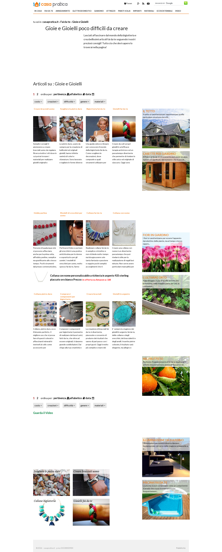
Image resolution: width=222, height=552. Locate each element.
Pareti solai (124, 11)
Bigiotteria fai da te (96, 109)
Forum (128, 3)
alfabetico (76, 94)
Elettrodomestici (82, 11)
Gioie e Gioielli (80, 21)
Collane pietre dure (43, 294)
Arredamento (63, 11)
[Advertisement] (66, 18)
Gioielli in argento (121, 294)
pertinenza (60, 94)
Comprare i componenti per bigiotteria (67, 296)
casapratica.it (50, 21)
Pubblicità (180, 548)
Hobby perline (40, 213)
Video (178, 11)
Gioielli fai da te (120, 109)
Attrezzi (110, 11)
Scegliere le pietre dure (71, 109)
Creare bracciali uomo (44, 109)
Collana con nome (121, 213)
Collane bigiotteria (45, 501)
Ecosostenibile (164, 11)
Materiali (149, 11)
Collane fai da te (94, 213)
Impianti (137, 11)
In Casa (38, 11)
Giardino (99, 11)
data (88, 94)
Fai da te (48, 11)
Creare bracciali (94, 294)
